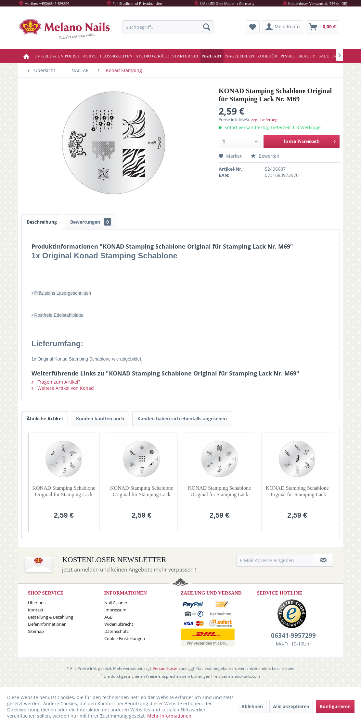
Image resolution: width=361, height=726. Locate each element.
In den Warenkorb (310, 140)
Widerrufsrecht (118, 624)
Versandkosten (166, 668)
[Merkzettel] (253, 26)
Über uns (36, 603)
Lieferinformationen (47, 624)
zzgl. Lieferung (264, 119)
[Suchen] (206, 26)
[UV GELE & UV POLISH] (57, 56)
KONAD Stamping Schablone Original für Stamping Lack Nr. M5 (63, 491)
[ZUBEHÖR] (267, 56)
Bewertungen (90, 222)
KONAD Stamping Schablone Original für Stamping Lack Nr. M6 (141, 491)
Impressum (115, 610)
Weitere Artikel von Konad (63, 388)
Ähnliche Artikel (45, 418)
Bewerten (265, 156)
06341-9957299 (293, 635)
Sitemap (36, 631)
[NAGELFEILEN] (240, 56)
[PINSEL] (287, 56)
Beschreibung (42, 222)
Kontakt (36, 610)
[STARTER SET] (185, 56)
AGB (108, 617)
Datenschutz (116, 631)
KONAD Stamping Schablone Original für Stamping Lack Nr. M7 (219, 491)
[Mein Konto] (283, 26)
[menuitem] (167, 26)
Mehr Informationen (169, 716)
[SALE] (324, 56)
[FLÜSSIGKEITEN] (116, 56)
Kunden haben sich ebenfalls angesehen (182, 418)
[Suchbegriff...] (167, 26)
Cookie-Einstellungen (124, 638)
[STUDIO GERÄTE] (152, 56)
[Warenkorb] (322, 26)
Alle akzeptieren (291, 706)
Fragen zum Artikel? (56, 382)
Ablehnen (252, 706)
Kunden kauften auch (100, 418)
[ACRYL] (89, 56)
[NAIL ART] (212, 56)
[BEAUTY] (307, 56)
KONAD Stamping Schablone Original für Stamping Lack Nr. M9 (297, 491)
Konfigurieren (335, 706)
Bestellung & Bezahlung (50, 617)
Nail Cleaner (115, 603)
